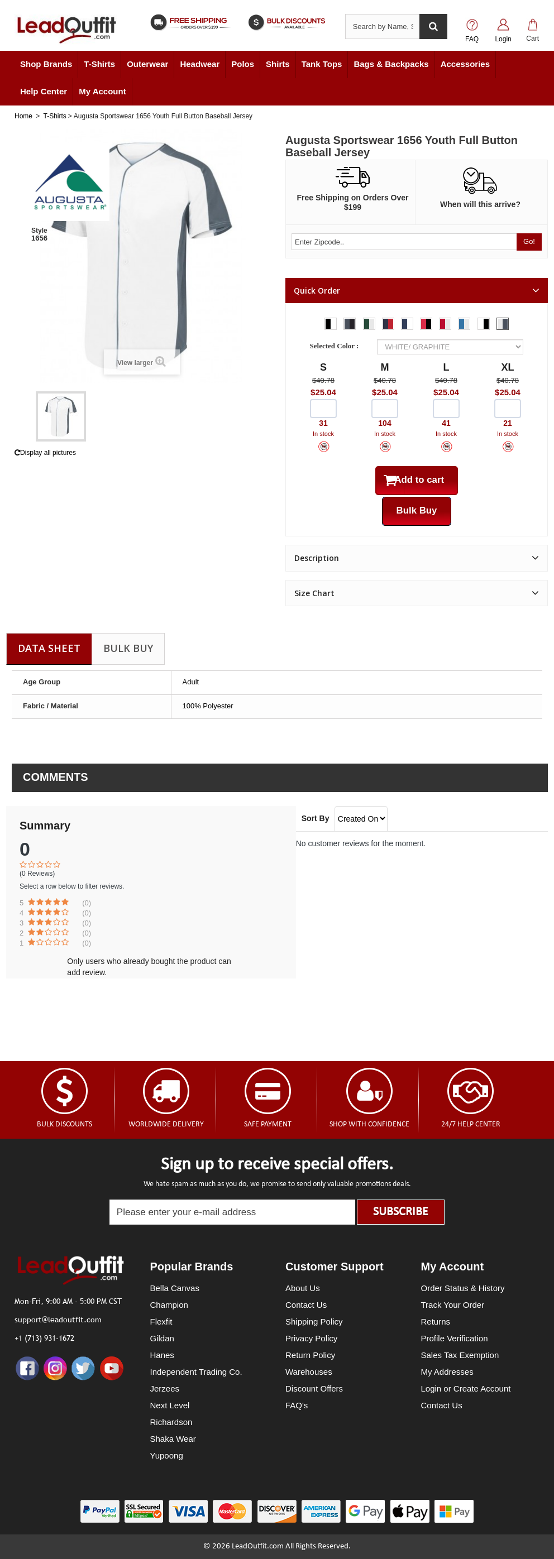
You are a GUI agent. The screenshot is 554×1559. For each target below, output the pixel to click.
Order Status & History (463, 1288)
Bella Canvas (174, 1288)
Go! (529, 241)
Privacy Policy (311, 1338)
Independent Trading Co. (196, 1371)
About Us (302, 1288)
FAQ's (296, 1405)
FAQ (472, 39)
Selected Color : (336, 346)
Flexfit (161, 1321)
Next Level (170, 1405)
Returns (436, 1321)
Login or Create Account (466, 1388)
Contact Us (306, 1304)
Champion (169, 1304)
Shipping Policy (314, 1321)
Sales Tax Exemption (460, 1355)
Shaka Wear (173, 1438)
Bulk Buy (128, 648)
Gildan (162, 1338)
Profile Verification (454, 1338)
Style (39, 230)
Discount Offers (314, 1388)
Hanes (162, 1355)
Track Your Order (453, 1304)
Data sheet (49, 648)
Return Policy (310, 1355)
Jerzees (165, 1388)
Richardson (171, 1422)
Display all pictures (45, 453)
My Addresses (447, 1371)
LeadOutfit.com (258, 1546)
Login (503, 39)
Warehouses (308, 1371)
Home (23, 116)
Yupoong (166, 1455)
